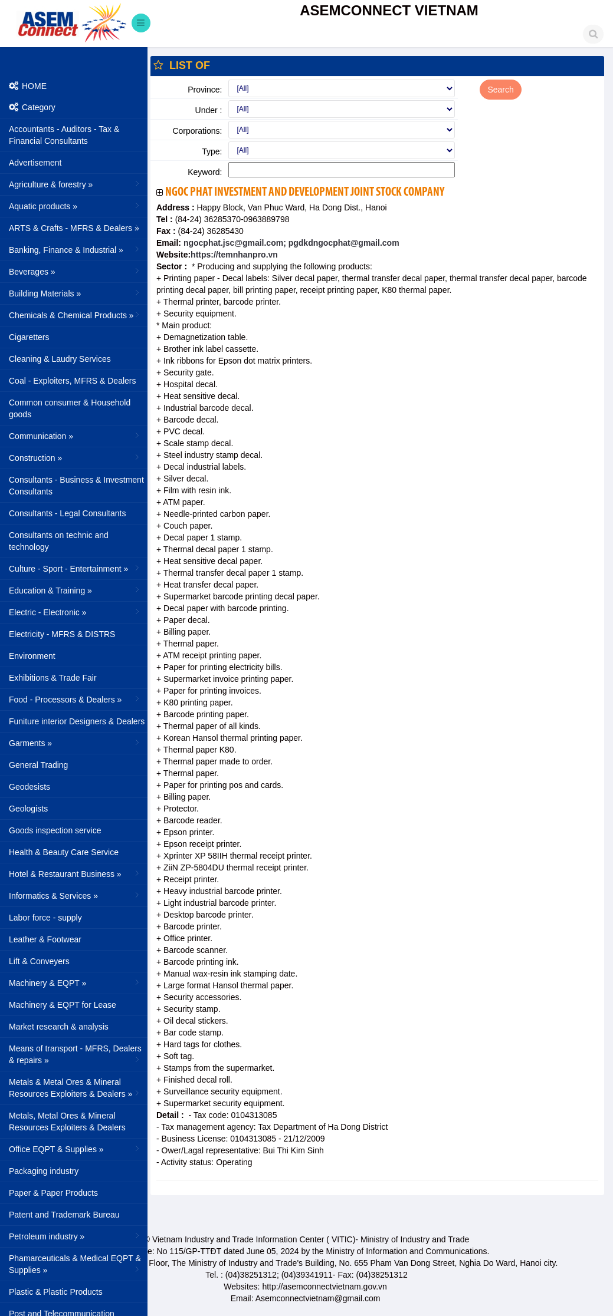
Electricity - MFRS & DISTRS (62, 634)
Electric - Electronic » (75, 611)
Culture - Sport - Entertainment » (75, 568)
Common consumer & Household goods (69, 408)
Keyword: (205, 172)
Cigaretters (29, 337)
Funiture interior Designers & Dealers (77, 721)
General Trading (38, 765)
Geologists (28, 808)
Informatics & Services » (75, 895)
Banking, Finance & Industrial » (75, 249)
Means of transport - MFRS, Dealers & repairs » (75, 1054)
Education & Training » (75, 590)
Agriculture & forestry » (75, 184)
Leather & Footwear (45, 939)
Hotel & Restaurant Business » (75, 873)
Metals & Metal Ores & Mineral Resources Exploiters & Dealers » (75, 1088)
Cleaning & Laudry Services (60, 359)
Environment (32, 656)
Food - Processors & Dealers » (75, 699)
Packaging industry (43, 1171)
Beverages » (75, 271)
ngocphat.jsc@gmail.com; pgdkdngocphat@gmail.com (290, 243)
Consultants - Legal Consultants (67, 513)
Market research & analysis (59, 1026)
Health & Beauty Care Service (64, 852)
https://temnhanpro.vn (234, 254)
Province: (205, 89)
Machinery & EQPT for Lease (62, 1005)
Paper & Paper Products (53, 1193)
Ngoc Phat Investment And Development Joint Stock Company (304, 192)
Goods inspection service (55, 830)
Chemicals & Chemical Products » (75, 314)
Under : (208, 110)
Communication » (75, 435)
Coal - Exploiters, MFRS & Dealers (72, 380)
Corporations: (197, 131)
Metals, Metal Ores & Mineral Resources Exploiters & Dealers (67, 1121)
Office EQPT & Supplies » (75, 1148)
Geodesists (29, 786)
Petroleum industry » (75, 1236)
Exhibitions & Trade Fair (53, 677)
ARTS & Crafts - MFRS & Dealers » (75, 227)
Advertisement (35, 162)
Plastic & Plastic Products (56, 1292)
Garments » (75, 742)
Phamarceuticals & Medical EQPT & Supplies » (75, 1264)
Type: (212, 151)
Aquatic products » (75, 205)
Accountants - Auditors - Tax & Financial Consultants (64, 135)
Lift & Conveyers (39, 961)
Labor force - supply (45, 917)
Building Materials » (75, 293)
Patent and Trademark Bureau (64, 1214)
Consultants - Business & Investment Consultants (76, 485)
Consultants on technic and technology (59, 541)
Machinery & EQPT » (75, 982)
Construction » (75, 457)
